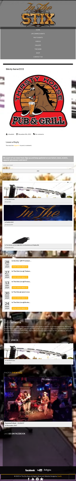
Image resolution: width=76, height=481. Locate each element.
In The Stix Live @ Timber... (21, 271)
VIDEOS (38, 41)
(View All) (17, 372)
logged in (16, 145)
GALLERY (38, 45)
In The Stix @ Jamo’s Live (21, 292)
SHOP (38, 53)
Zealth (59, 476)
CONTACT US (38, 57)
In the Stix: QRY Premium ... (21, 261)
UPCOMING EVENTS (38, 33)
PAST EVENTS (38, 37)
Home (38, 30)
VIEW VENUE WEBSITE (19, 267)
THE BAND (38, 49)
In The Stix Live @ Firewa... (21, 281)
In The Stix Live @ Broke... (21, 302)
